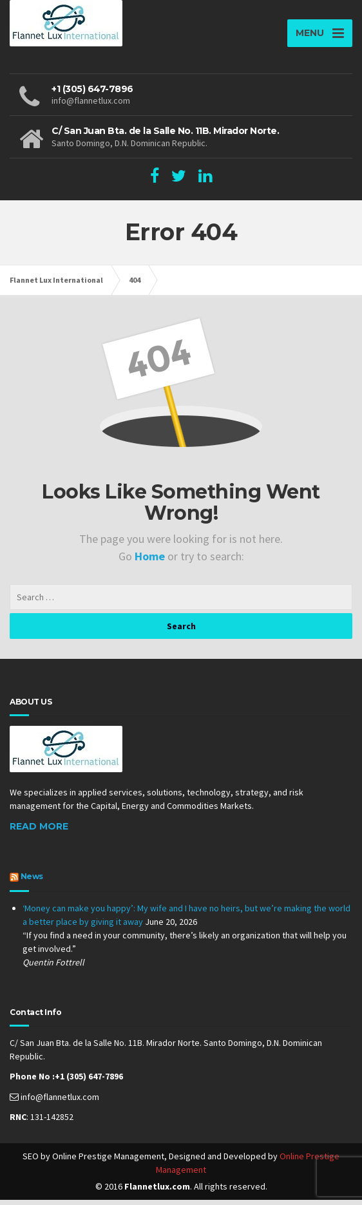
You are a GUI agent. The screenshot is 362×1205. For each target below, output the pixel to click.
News (32, 881)
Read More (39, 831)
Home (151, 560)
